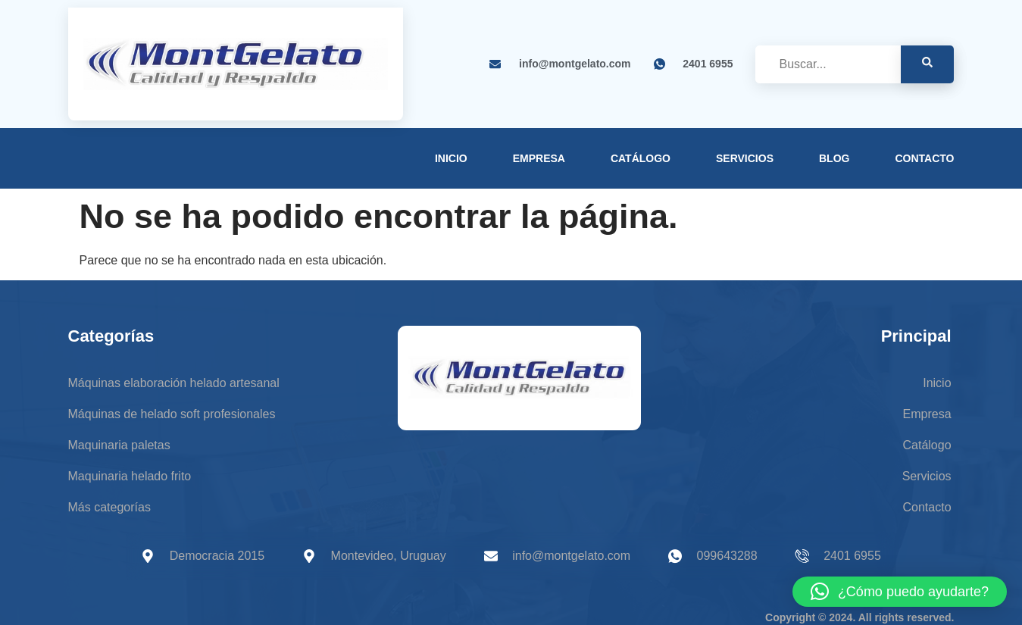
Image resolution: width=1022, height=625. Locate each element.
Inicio (451, 158)
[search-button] (927, 64)
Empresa (539, 158)
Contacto (924, 158)
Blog (834, 158)
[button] (899, 592)
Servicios (745, 158)
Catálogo (640, 158)
